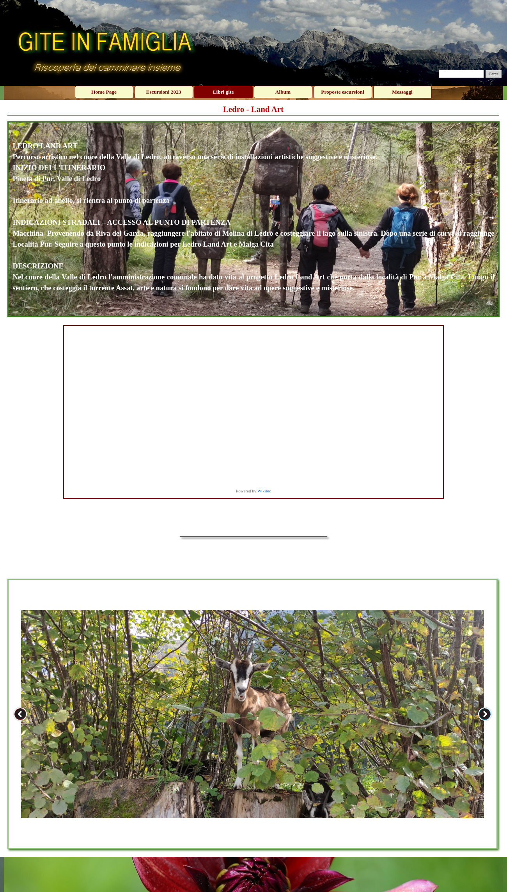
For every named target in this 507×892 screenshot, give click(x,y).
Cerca (493, 74)
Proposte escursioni (342, 92)
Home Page (104, 92)
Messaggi (402, 92)
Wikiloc (264, 491)
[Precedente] (20, 714)
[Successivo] (485, 714)
